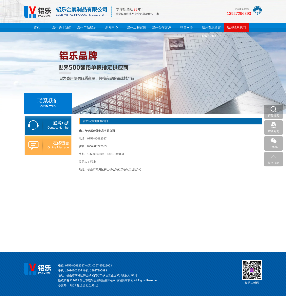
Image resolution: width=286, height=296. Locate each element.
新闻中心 (111, 27)
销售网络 (186, 27)
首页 (37, 27)
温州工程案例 (136, 27)
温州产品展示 (86, 27)
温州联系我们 (236, 27)
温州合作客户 (161, 27)
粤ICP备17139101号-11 (84, 285)
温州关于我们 (61, 27)
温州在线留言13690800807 (211, 32)
